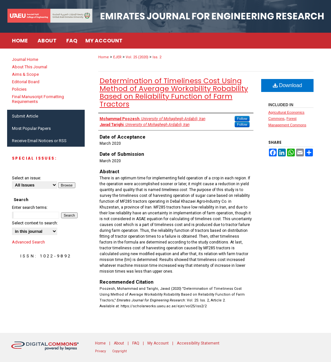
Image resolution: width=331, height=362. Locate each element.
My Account (158, 343)
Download (287, 85)
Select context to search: (35, 223)
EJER (117, 57)
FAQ (135, 343)
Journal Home (25, 59)
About (119, 343)
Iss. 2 (157, 57)
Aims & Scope (25, 74)
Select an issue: (26, 177)
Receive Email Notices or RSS (39, 140)
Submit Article (25, 116)
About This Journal (29, 66)
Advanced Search (28, 242)
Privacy (100, 351)
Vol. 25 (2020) (137, 57)
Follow (242, 118)
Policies (19, 89)
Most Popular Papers (31, 128)
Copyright (119, 351)
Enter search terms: (30, 207)
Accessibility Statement (198, 343)
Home (103, 57)
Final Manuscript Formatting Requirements (38, 99)
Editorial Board (25, 81)
